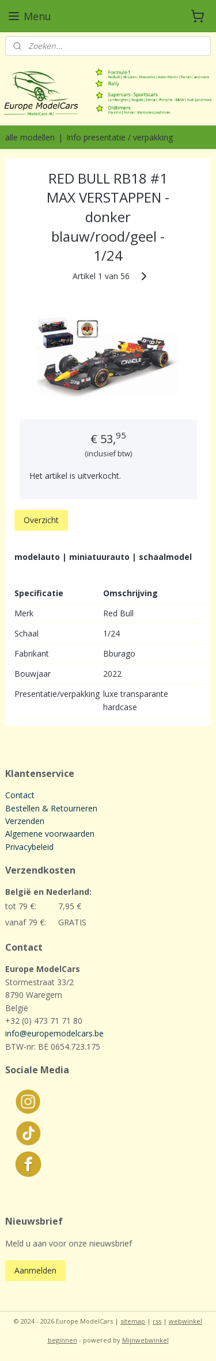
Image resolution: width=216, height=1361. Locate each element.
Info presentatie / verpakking (119, 137)
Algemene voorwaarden (49, 833)
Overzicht (41, 519)
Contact (20, 795)
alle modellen (30, 137)
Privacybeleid (29, 846)
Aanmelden (35, 1270)
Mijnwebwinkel (145, 1340)
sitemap (132, 1321)
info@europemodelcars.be (54, 1033)
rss (157, 1321)
